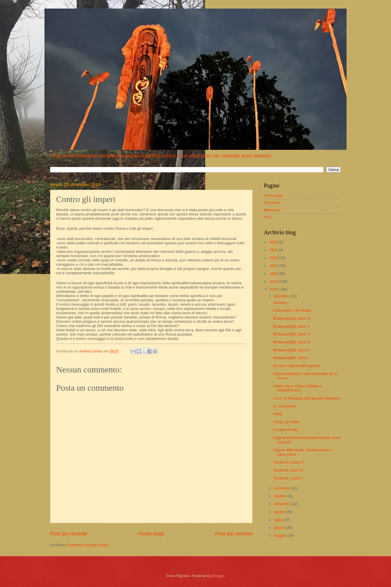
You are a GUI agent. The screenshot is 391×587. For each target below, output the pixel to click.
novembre (282, 488)
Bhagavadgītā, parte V (291, 326)
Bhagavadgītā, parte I (290, 358)
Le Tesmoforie (284, 406)
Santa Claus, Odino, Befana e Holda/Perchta (297, 388)
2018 (274, 289)
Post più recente (68, 533)
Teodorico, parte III (288, 470)
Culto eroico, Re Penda (292, 310)
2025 (274, 242)
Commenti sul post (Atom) (87, 545)
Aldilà (277, 414)
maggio (280, 535)
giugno (280, 527)
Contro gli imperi (286, 422)
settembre (282, 504)
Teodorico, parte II (287, 478)
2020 (274, 273)
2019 (274, 281)
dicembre (282, 296)
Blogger (218, 576)
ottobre (280, 496)
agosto (280, 512)
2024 (274, 250)
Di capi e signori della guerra (296, 366)
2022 (274, 258)
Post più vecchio (233, 533)
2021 (274, 265)
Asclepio (280, 302)
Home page (151, 533)
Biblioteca (272, 210)
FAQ (267, 217)
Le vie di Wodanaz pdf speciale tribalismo (307, 398)
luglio (279, 520)
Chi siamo (272, 202)
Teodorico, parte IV (288, 462)
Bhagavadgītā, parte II (291, 350)
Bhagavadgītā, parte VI (292, 318)
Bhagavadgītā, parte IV (292, 334)
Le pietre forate (285, 429)
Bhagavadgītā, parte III (291, 342)
